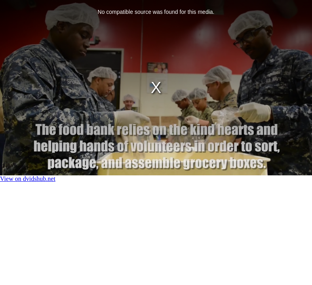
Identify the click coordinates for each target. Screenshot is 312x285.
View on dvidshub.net (27, 178)
